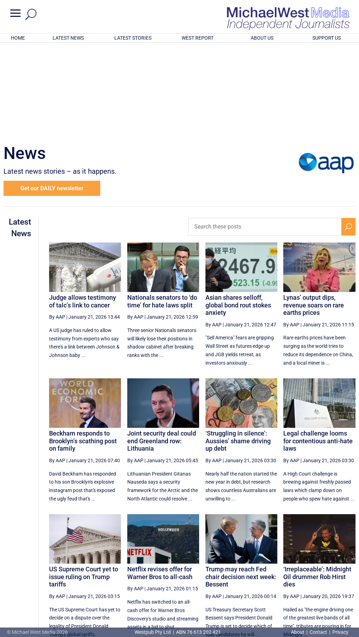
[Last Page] (347, 571)
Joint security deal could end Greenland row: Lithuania (161, 349)
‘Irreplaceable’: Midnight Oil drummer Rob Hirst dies (317, 484)
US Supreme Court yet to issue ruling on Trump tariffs (83, 484)
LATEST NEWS (68, 38)
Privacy (340, 632)
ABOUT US (262, 38)
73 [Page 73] (280, 572)
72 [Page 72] (262, 572)
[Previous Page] (228, 571)
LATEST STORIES (132, 38)
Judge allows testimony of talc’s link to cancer (82, 209)
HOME (18, 38)
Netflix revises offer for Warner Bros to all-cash (159, 481)
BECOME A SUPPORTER (324, 595)
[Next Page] (332, 571)
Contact (318, 632)
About (298, 632)
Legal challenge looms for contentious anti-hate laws (318, 349)
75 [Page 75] (316, 572)
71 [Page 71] (245, 572)
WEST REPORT (198, 38)
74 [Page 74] (298, 572)
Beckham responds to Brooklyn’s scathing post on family (83, 349)
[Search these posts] (264, 135)
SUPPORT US (326, 38)
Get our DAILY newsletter (51, 96)
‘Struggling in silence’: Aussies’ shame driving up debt (238, 349)
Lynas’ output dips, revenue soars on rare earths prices (313, 213)
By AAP (57, 225)
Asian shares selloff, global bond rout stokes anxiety (238, 213)
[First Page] (213, 571)
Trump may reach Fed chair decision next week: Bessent (240, 484)
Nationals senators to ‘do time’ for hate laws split (162, 209)
